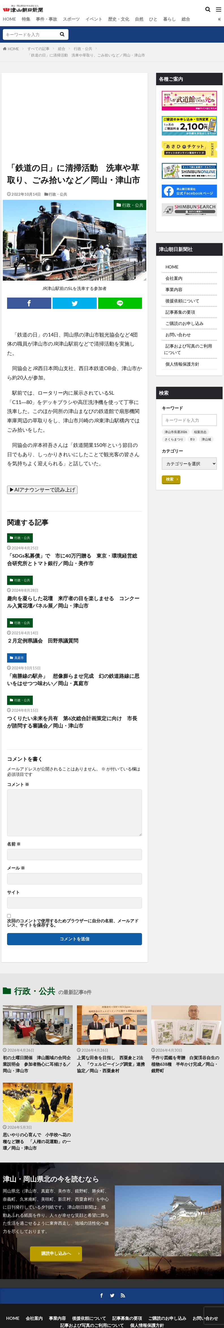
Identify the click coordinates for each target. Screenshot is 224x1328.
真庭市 (19, 658)
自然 (139, 18)
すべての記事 (38, 48)
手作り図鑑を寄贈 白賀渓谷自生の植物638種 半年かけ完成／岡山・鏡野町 (185, 1064)
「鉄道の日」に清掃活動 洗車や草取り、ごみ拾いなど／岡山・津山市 (86, 55)
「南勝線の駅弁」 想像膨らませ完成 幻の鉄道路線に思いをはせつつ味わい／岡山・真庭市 (73, 679)
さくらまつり (174, 439)
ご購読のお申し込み (184, 323)
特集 (26, 18)
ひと (153, 18)
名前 (14, 844)
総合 (186, 18)
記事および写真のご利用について (188, 349)
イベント (93, 18)
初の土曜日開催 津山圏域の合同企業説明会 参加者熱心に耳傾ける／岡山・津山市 (37, 1064)
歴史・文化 (118, 18)
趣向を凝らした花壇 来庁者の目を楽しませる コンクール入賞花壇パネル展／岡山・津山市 (73, 602)
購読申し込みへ (56, 1253)
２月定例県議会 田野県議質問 (42, 641)
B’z (192, 439)
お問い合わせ (178, 334)
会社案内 (173, 278)
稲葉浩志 (200, 432)
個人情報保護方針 (182, 363)
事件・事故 (46, 18)
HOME (9, 18)
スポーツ (71, 18)
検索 (169, 479)
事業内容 (173, 289)
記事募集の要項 (180, 311)
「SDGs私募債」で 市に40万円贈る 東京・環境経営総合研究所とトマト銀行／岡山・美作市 (72, 559)
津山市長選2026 (176, 432)
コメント (18, 784)
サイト (13, 892)
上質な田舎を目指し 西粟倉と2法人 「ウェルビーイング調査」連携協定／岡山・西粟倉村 (111, 1064)
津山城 (206, 439)
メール (16, 868)
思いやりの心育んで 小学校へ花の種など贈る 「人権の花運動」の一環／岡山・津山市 (37, 1141)
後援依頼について (182, 300)
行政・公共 (83, 48)
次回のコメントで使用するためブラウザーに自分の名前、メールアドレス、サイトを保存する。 (73, 923)
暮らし (169, 18)
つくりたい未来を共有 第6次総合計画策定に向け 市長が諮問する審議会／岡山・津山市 (72, 722)
